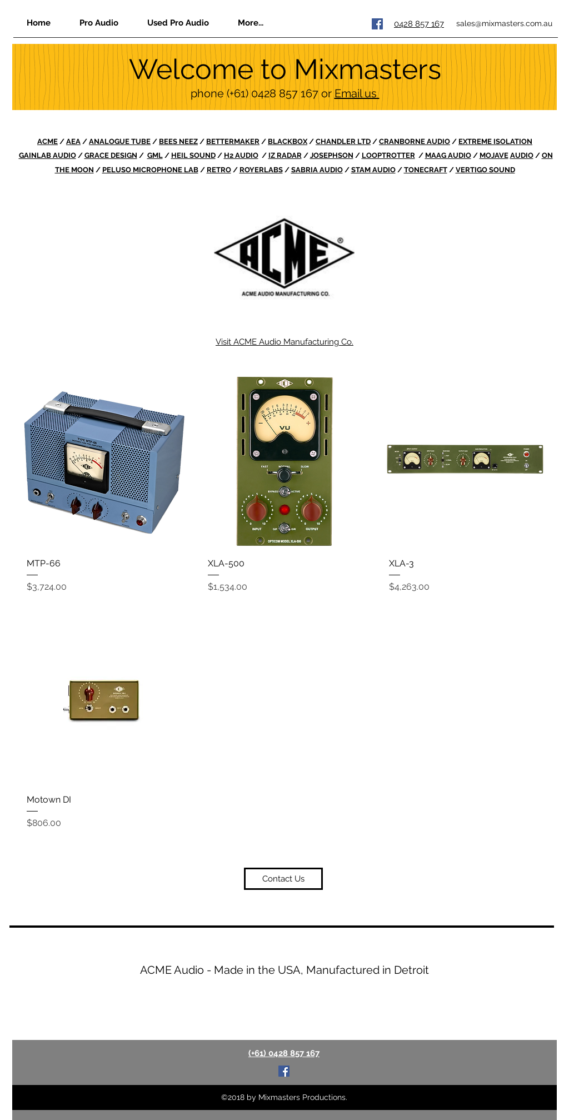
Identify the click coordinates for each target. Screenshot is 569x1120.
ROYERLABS (261, 170)
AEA (73, 141)
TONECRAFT (425, 170)
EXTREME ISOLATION (495, 141)
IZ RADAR (285, 155)
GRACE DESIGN (110, 155)
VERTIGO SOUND (485, 170)
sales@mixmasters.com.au (504, 23)
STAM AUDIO (373, 170)
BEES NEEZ (178, 141)
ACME (47, 141)
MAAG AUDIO (448, 155)
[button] (250, 22)
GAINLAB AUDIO (47, 155)
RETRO (219, 170)
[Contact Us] (283, 879)
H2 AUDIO (241, 155)
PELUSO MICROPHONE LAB (150, 170)
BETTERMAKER (232, 141)
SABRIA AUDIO (317, 170)
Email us (357, 93)
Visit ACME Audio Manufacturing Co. (284, 342)
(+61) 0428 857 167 (272, 93)
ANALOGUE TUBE (120, 141)
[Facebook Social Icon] (377, 23)
